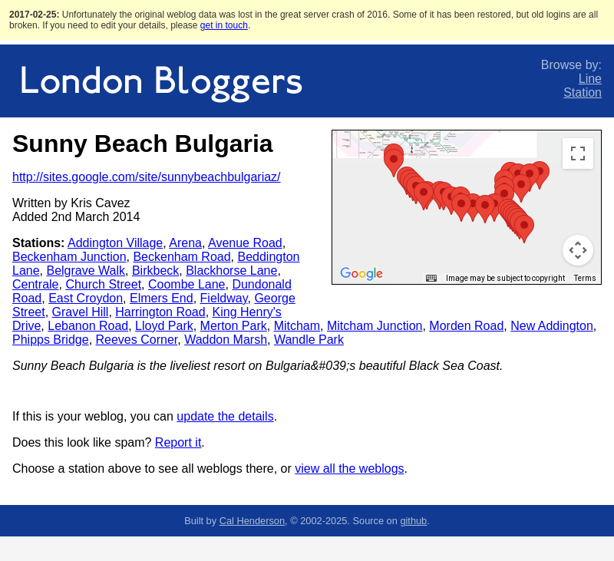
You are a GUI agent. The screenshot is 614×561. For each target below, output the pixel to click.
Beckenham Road (181, 256)
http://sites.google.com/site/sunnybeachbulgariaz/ (146, 176)
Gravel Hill (80, 311)
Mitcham (297, 325)
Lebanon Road (88, 325)
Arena (185, 242)
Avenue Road (245, 242)
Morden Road (466, 325)
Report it (178, 442)
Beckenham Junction (69, 256)
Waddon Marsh (225, 339)
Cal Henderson (252, 520)
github (413, 520)
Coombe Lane (187, 284)
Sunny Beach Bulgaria (142, 143)
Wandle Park (309, 339)
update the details (225, 416)
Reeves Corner (137, 339)
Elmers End (161, 298)
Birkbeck (155, 270)
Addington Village (115, 242)
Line (590, 78)
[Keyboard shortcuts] (431, 278)
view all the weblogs (349, 468)
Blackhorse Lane (231, 270)
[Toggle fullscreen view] (578, 153)
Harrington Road (160, 311)
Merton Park (233, 325)
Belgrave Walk (85, 270)
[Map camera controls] (578, 250)
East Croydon (85, 298)
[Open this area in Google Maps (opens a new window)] (361, 274)
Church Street (103, 284)
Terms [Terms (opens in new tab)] (585, 278)
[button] (394, 163)
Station (582, 92)
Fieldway (224, 298)
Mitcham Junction (375, 325)
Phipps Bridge (50, 339)
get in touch (224, 25)
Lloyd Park (164, 325)
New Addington (551, 325)
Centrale (35, 284)
